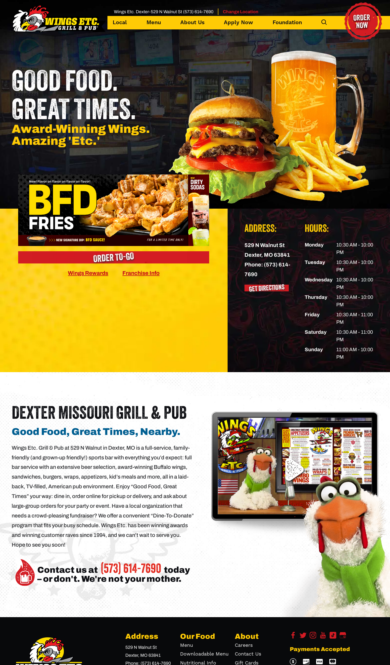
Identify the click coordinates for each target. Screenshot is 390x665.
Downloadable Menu (204, 654)
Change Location (240, 11)
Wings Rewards (88, 273)
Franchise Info (140, 273)
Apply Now (238, 22)
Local (120, 22)
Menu (153, 22)
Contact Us (248, 654)
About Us (192, 22)
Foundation (287, 22)
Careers (244, 645)
